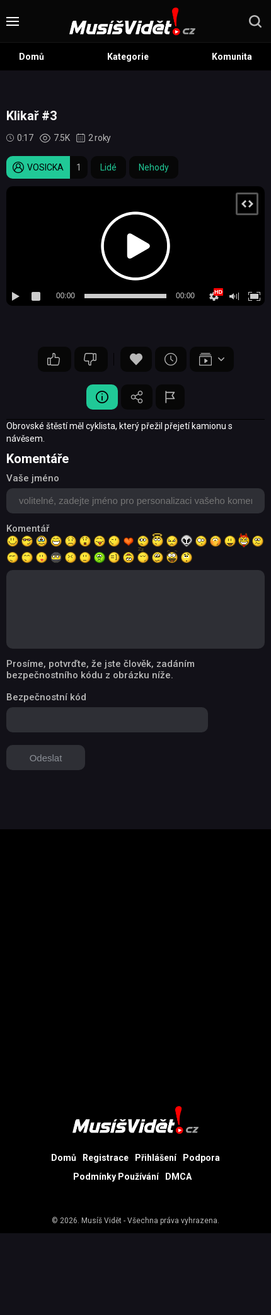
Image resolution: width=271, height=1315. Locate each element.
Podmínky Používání (116, 1177)
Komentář (27, 528)
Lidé (108, 167)
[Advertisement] (135, 964)
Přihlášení (155, 1158)
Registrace (106, 1158)
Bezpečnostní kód (46, 697)
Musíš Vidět (101, 1220)
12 (53, 359)
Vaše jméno (32, 478)
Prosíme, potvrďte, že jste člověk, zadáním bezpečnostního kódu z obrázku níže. (100, 669)
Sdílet (136, 397)
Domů (31, 57)
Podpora (201, 1158)
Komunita (232, 57)
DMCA (178, 1177)
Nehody (154, 167)
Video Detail (102, 397)
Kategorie (128, 57)
